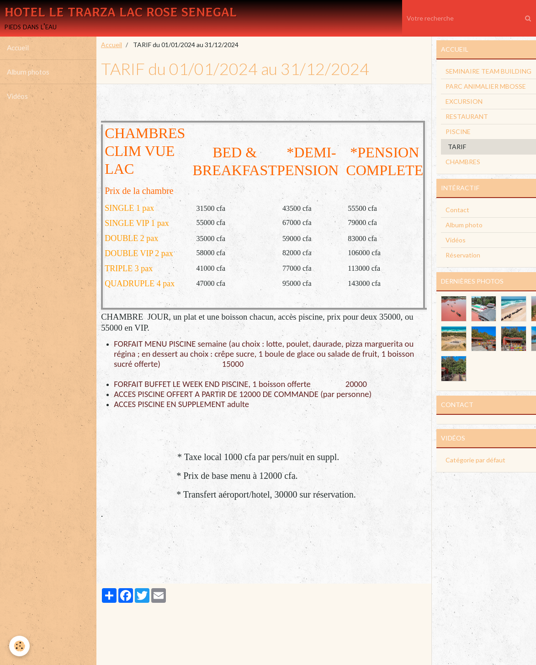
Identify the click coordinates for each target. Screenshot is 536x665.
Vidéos (17, 97)
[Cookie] (19, 646)
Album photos (28, 73)
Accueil (18, 48)
